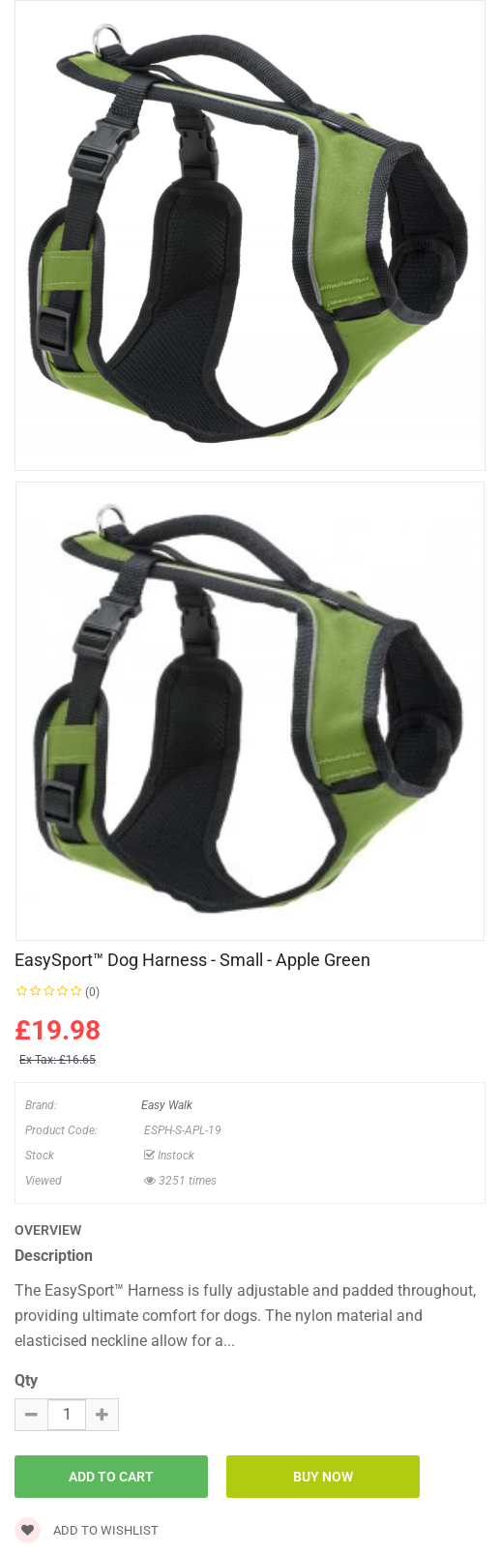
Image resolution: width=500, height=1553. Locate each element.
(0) (92, 992)
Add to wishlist (87, 1530)
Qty (26, 1380)
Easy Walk (166, 1105)
